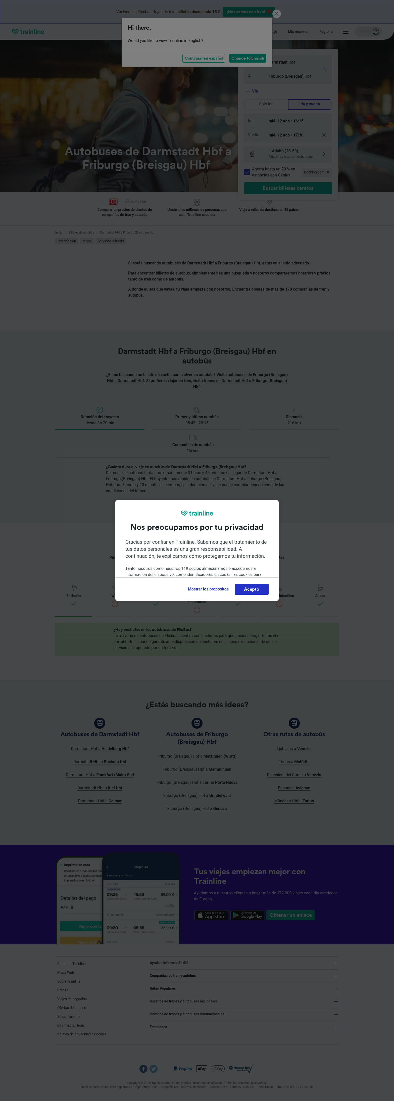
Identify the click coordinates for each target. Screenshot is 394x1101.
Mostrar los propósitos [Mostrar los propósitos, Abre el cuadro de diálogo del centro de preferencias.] (208, 589)
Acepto (251, 589)
